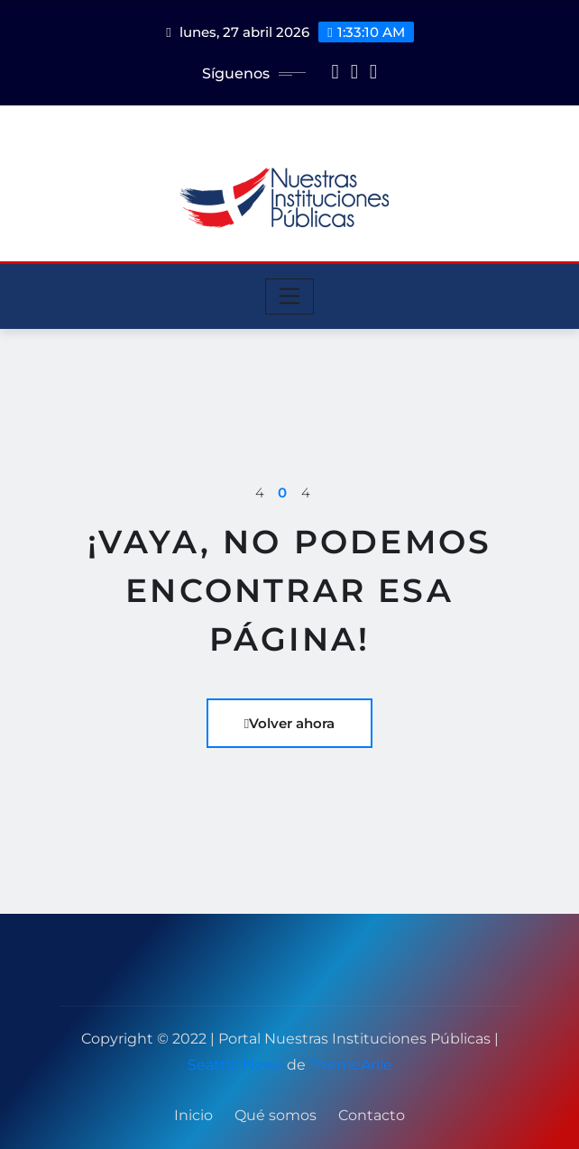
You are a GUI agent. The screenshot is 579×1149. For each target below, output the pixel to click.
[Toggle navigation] (290, 296)
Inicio (193, 1115)
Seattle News (235, 1064)
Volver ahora (289, 723)
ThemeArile (350, 1064)
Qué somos (275, 1115)
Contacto (371, 1115)
